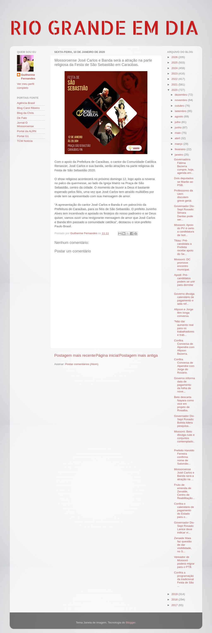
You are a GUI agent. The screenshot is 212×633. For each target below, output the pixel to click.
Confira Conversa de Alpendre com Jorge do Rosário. (184, 366)
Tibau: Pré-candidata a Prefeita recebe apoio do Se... (183, 247)
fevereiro (180, 149)
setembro (181, 111)
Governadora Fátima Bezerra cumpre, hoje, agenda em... (184, 166)
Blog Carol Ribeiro (28, 108)
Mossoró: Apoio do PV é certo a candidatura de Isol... (184, 230)
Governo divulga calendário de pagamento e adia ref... (184, 299)
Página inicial (107, 355)
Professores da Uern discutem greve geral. (183, 195)
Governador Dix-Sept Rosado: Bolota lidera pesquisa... (184, 421)
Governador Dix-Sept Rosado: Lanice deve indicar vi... (184, 527)
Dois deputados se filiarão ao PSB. (184, 181)
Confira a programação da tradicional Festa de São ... (184, 579)
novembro (181, 100)
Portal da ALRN (26, 131)
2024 (174, 68)
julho (178, 122)
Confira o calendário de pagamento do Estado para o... (184, 510)
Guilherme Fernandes (28, 76)
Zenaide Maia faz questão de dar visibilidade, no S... (183, 545)
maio (178, 132)
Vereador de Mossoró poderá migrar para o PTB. (184, 562)
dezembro (181, 94)
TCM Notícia (25, 140)
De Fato (22, 117)
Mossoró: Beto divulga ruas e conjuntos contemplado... (184, 438)
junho (178, 127)
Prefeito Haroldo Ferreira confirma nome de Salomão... (184, 457)
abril (178, 138)
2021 (174, 84)
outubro (180, 105)
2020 (174, 89)
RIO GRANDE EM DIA (104, 27)
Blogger (130, 622)
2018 (174, 599)
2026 (174, 57)
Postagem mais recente (74, 355)
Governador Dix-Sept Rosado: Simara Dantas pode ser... (184, 213)
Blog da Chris (25, 112)
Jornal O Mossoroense (25, 124)
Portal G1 (23, 136)
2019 (174, 594)
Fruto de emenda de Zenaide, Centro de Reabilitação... (184, 491)
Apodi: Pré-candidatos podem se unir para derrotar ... (184, 281)
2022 (174, 78)
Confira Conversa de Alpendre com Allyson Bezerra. (184, 347)
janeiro (179, 154)
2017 (174, 605)
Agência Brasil (26, 103)
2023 (174, 73)
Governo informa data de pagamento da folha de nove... (184, 385)
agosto (179, 116)
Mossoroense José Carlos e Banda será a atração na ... (184, 474)
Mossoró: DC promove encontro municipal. (182, 264)
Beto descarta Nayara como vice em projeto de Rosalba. (184, 404)
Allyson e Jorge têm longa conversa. (183, 313)
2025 (174, 62)
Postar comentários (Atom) (82, 364)
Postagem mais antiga (138, 355)
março (179, 143)
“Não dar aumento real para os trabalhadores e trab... (184, 328)
